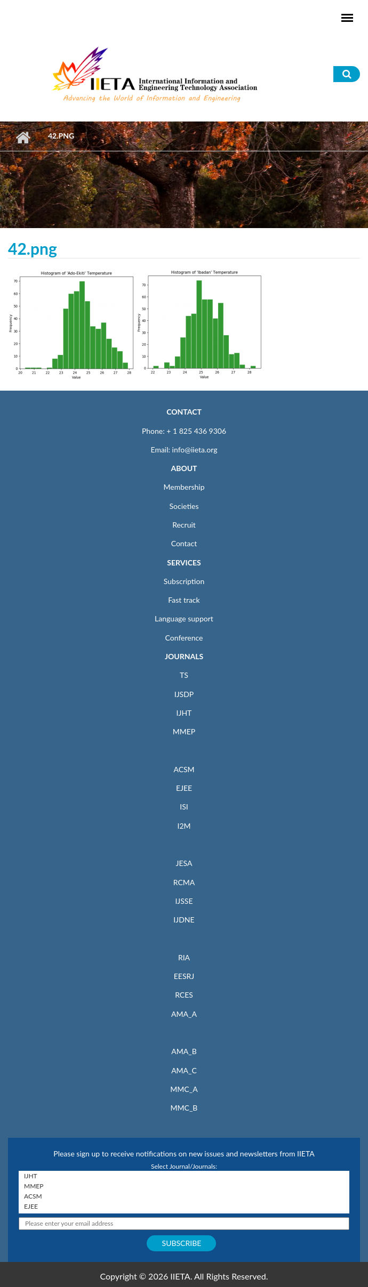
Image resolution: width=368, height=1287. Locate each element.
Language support (184, 618)
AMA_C (184, 1070)
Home (22, 137)
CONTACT (184, 411)
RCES (184, 994)
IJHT (184, 712)
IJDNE (183, 919)
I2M (183, 825)
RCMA (184, 882)
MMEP (184, 731)
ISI (184, 806)
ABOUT (184, 468)
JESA (184, 863)
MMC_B (184, 1107)
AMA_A (184, 1013)
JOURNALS (184, 656)
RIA (184, 957)
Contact (184, 543)
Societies (184, 506)
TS (184, 674)
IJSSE (184, 900)
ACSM (183, 769)
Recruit (184, 524)
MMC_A (183, 1089)
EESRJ (184, 976)
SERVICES (184, 562)
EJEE (184, 787)
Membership (183, 486)
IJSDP (184, 694)
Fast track (183, 599)
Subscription (184, 581)
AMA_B (183, 1051)
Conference (184, 637)
